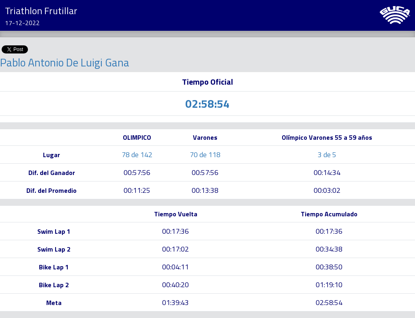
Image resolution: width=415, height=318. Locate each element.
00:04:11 (175, 266)
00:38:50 (329, 266)
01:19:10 (329, 284)
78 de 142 (137, 154)
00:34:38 (329, 248)
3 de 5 (327, 154)
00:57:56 (137, 172)
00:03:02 (327, 190)
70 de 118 (205, 154)
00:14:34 (327, 172)
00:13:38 (205, 190)
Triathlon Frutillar (41, 10)
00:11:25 (137, 190)
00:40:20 (175, 284)
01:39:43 (175, 302)
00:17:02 (175, 248)
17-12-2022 (22, 23)
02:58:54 (329, 302)
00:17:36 (175, 231)
